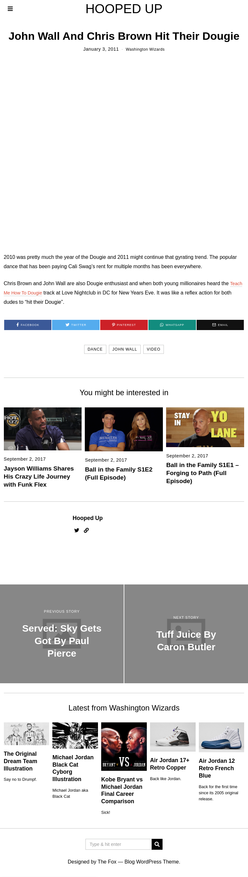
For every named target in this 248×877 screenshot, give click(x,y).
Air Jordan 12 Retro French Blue (217, 768)
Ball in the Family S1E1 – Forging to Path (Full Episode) (202, 473)
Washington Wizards (145, 49)
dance (95, 349)
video (153, 349)
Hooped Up (88, 518)
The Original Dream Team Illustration (20, 761)
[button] (157, 844)
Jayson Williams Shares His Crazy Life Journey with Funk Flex (39, 476)
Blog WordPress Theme (151, 861)
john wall (124, 349)
